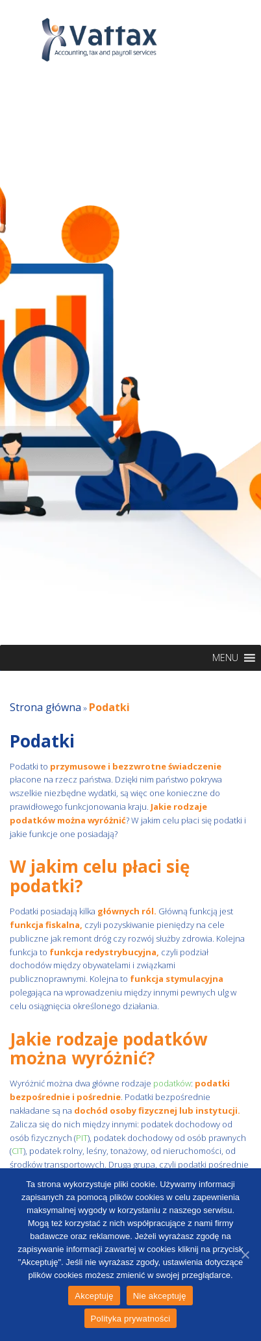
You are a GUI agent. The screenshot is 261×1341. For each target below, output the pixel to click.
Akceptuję (94, 1296)
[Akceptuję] (244, 1254)
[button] (225, 658)
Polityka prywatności (131, 1318)
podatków (171, 1083)
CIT (17, 1151)
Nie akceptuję (159, 1296)
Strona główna (45, 707)
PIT (82, 1138)
